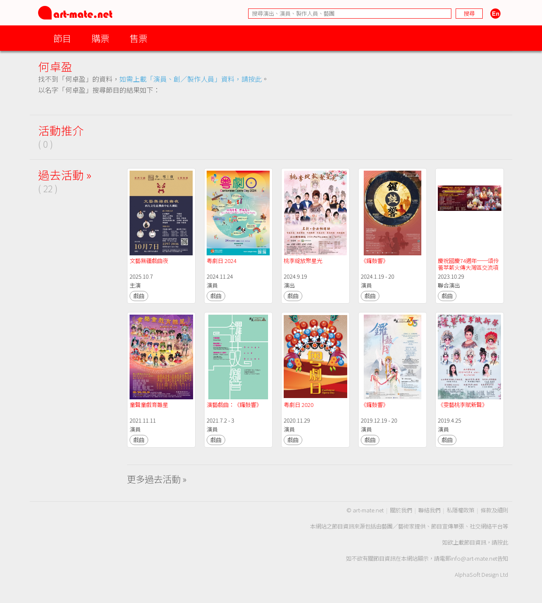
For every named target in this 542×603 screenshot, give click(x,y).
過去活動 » (64, 174)
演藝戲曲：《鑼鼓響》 (234, 405)
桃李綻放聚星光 (303, 261)
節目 (62, 37)
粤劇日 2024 (221, 261)
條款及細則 (494, 510)
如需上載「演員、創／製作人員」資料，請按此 (190, 79)
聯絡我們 (429, 510)
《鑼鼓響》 (374, 261)
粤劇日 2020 (298, 405)
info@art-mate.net (474, 558)
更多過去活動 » (157, 478)
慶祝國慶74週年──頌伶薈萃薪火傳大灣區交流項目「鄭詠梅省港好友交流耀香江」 (468, 271)
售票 (138, 37)
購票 (100, 37)
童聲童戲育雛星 (149, 405)
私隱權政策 (460, 510)
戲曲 (138, 296)
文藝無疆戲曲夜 (149, 261)
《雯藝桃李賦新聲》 (462, 405)
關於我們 (401, 510)
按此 (502, 542)
